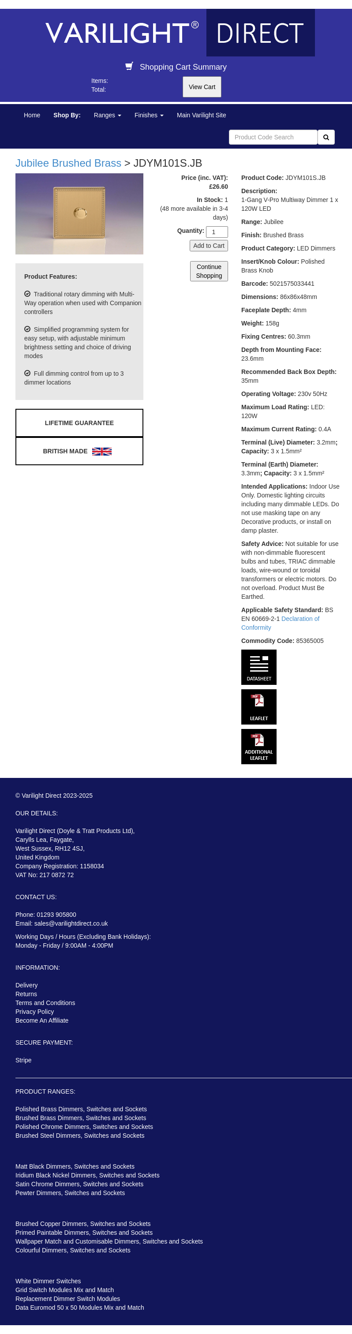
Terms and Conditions (45, 1002)
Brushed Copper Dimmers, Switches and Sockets (83, 1223)
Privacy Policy (34, 1011)
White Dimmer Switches (48, 1281)
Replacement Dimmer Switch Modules (67, 1298)
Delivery (26, 985)
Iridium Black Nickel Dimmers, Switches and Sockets (87, 1175)
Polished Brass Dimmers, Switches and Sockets (81, 1109)
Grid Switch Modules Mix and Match (64, 1289)
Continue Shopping (209, 271)
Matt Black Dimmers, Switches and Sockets (75, 1166)
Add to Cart (209, 245)
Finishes (149, 115)
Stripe (23, 1060)
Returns (26, 994)
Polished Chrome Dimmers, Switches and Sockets (84, 1126)
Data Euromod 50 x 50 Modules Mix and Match (79, 1307)
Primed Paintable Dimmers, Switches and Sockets (84, 1232)
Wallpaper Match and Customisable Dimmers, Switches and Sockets (109, 1241)
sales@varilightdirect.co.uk (71, 923)
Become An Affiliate (41, 1020)
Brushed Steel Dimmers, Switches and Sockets (80, 1135)
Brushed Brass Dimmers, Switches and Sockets (80, 1117)
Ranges (107, 115)
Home (32, 115)
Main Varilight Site (201, 115)
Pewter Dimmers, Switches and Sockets (70, 1192)
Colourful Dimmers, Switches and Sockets (73, 1250)
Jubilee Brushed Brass (68, 163)
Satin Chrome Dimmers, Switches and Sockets (79, 1184)
